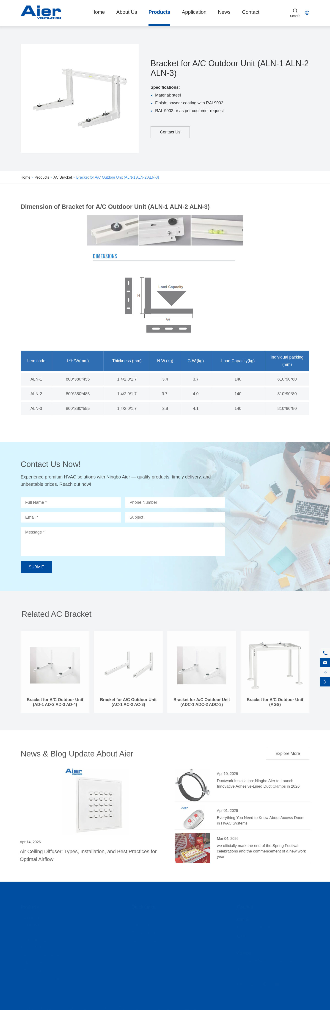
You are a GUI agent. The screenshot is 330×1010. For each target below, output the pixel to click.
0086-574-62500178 (253, 927)
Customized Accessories (40, 978)
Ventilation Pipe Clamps (40, 955)
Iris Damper (30, 925)
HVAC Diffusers (33, 940)
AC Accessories (33, 970)
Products (159, 12)
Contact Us (170, 132)
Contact (250, 12)
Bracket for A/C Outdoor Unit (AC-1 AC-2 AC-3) (128, 705)
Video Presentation (146, 940)
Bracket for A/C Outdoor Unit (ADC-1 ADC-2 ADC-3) (201, 705)
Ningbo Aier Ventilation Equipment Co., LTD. (77, 1008)
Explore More (287, 750)
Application (194, 12)
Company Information (148, 932)
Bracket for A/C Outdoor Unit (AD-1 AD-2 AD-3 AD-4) (55, 705)
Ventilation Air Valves (38, 932)
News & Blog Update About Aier (77, 750)
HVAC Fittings (32, 962)
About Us (126, 12)
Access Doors (32, 947)
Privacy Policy (190, 1008)
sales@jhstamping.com (256, 943)
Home (98, 12)
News (224, 12)
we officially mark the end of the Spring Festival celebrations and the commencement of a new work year (264, 851)
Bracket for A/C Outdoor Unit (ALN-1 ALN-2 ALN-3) (117, 177)
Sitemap (164, 1008)
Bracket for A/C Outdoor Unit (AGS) (275, 705)
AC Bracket (62, 177)
